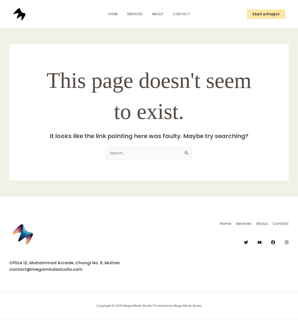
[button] (266, 14)
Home (109, 13)
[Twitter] (246, 242)
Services (133, 13)
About (159, 13)
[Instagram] (286, 242)
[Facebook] (273, 242)
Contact (184, 13)
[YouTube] (259, 242)
